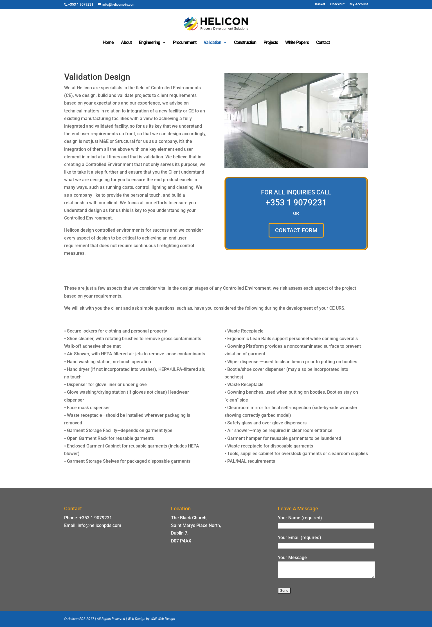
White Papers (297, 43)
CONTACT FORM (296, 230)
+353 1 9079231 (296, 202)
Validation (212, 43)
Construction (245, 43)
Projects (271, 43)
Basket (320, 4)
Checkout (337, 4)
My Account (359, 4)
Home (108, 43)
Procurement (184, 43)
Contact (323, 43)
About (126, 43)
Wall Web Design (162, 619)
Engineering (149, 43)
